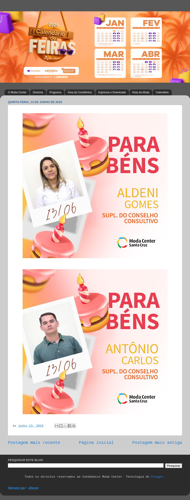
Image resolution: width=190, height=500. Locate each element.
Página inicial (96, 442)
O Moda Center (17, 92)
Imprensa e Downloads (112, 92)
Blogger (157, 476)
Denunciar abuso (23, 488)
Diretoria (38, 92)
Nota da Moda (140, 92)
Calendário (162, 92)
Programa (55, 92)
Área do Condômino (80, 92)
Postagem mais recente (34, 442)
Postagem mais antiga (157, 442)
